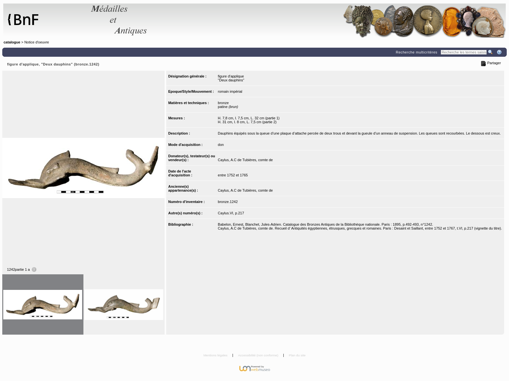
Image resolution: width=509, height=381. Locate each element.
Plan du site (297, 355)
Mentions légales (216, 355)
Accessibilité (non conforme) (258, 355)
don (221, 145)
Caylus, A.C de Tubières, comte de (245, 160)
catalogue (12, 42)
